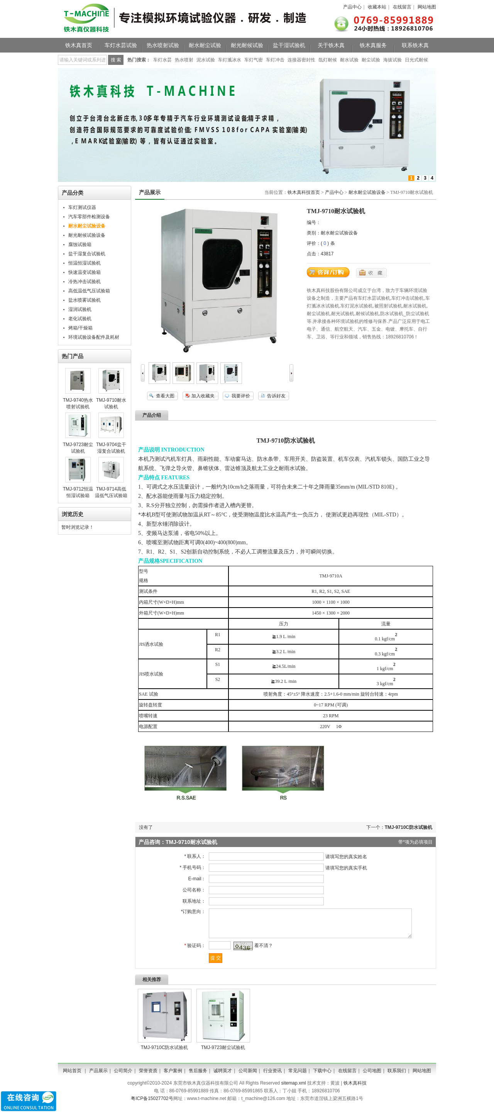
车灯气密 (253, 60)
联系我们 (396, 1076)
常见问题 (297, 1076)
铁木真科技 (355, 1089)
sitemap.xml (293, 1089)
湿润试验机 (79, 309)
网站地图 (427, 7)
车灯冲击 (275, 60)
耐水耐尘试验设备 (367, 192)
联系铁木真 (415, 45)
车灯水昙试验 (121, 45)
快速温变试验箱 (84, 272)
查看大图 (165, 396)
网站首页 (72, 1076)
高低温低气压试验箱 (89, 291)
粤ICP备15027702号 (152, 1104)
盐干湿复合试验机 (86, 253)
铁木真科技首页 (304, 192)
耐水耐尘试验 (205, 45)
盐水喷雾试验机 (84, 300)
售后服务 (198, 1076)
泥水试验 (205, 60)
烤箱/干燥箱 (80, 328)
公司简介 (123, 1076)
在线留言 (402, 7)
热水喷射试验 (163, 45)
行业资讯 (272, 1076)
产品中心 (352, 7)
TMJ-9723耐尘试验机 (223, 1053)
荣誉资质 (148, 1076)
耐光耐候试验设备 (86, 235)
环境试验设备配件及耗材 (93, 337)
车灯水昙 (162, 60)
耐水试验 (349, 60)
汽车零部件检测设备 (89, 216)
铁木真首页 (78, 45)
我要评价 (241, 396)
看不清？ (260, 951)
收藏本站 (377, 7)
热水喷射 (184, 60)
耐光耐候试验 (247, 45)
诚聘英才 (222, 1076)
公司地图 (372, 1076)
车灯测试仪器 (82, 207)
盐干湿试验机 (289, 45)
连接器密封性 (301, 60)
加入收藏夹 (203, 396)
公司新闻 (248, 1076)
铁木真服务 (373, 45)
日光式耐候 (416, 60)
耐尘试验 (371, 60)
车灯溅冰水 (229, 60)
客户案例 (173, 1076)
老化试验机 (79, 318)
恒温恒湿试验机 (84, 263)
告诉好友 (276, 396)
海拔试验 (392, 60)
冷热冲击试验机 (84, 281)
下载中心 (322, 1076)
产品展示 (98, 1076)
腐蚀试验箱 (79, 244)
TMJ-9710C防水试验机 (408, 827)
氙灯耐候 (327, 60)
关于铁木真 (331, 45)
